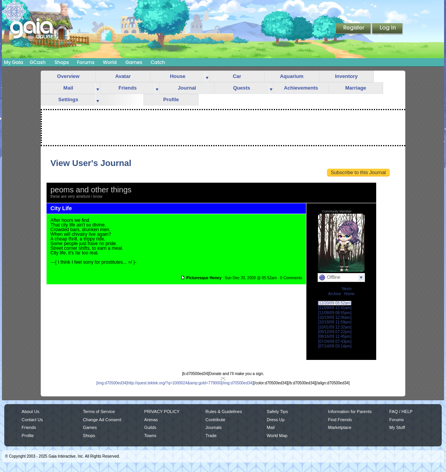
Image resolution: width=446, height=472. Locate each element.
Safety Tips (277, 411)
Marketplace (339, 427)
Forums (85, 62)
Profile (171, 99)
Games (133, 62)
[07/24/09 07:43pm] (334, 341)
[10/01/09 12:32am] (334, 327)
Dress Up (276, 419)
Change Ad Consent (102, 419)
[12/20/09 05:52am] (334, 303)
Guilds (150, 427)
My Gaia (13, 62)
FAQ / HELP (401, 411)
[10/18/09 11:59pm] (334, 322)
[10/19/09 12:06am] (334, 317)
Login (387, 29)
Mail (68, 88)
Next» (347, 289)
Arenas (151, 419)
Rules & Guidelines (224, 411)
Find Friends (340, 419)
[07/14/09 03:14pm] (334, 346)
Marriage (355, 88)
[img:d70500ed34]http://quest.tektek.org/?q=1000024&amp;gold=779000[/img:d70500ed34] (174, 383)
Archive (334, 294)
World (110, 62)
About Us (30, 411)
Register (353, 29)
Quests (241, 88)
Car (237, 76)
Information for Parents (350, 411)
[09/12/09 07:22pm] (334, 332)
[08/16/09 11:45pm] (334, 336)
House (177, 76)
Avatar (123, 76)
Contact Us (32, 419)
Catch (158, 62)
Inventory (346, 76)
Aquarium (292, 76)
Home (349, 294)
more (207, 76)
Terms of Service (99, 411)
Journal (187, 88)
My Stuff (397, 427)
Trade (211, 435)
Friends (128, 88)
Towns (150, 435)
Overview (68, 76)
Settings (68, 99)
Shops (61, 62)
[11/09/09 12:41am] (334, 308)
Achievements (301, 88)
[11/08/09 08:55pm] (334, 313)
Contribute (215, 419)
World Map (277, 435)
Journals (214, 427)
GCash (38, 62)
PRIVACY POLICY (162, 411)
